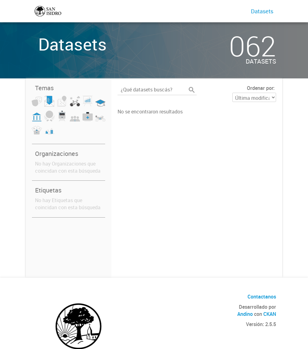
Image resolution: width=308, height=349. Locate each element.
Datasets (262, 11)
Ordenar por (260, 88)
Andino (245, 314)
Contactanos (262, 296)
